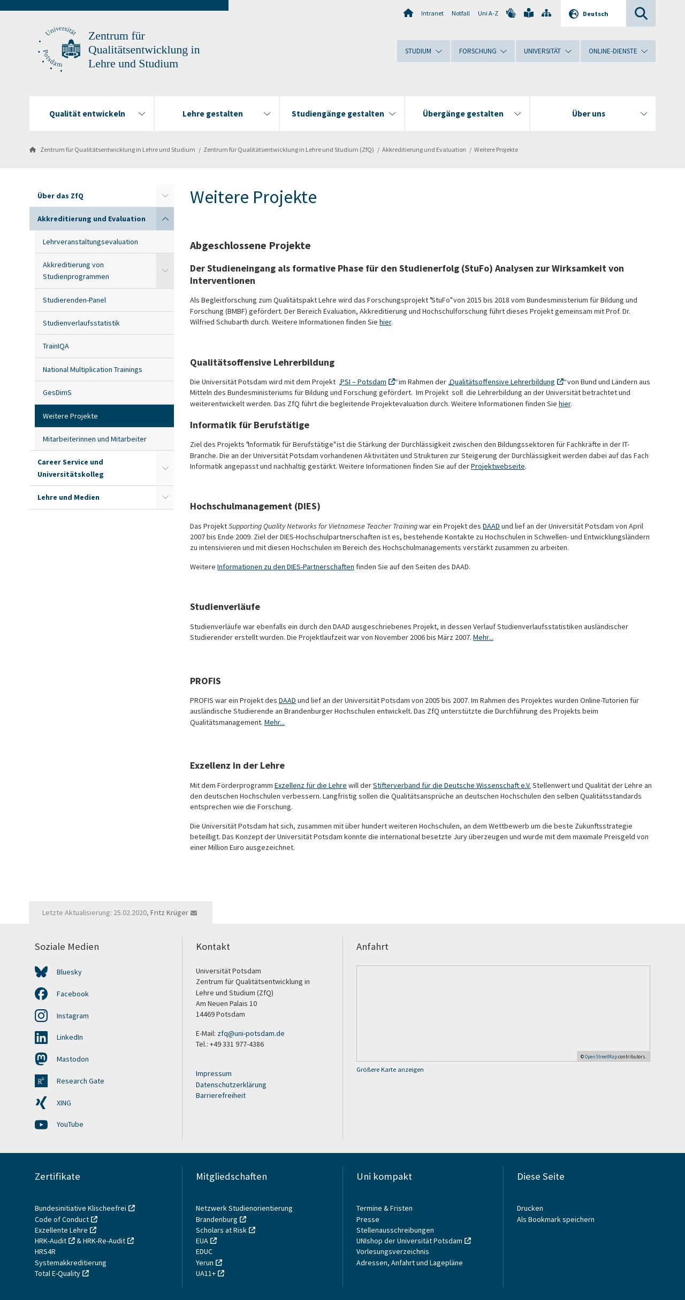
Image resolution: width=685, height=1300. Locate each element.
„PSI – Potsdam (362, 381)
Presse (368, 1219)
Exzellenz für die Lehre (311, 785)
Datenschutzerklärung (231, 1084)
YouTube (70, 1124)
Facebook (73, 994)
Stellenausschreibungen (395, 1230)
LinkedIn (70, 1037)
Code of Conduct (62, 1219)
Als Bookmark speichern (556, 1219)
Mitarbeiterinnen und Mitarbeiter (95, 439)
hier (385, 322)
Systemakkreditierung (70, 1262)
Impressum (214, 1073)
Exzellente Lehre (61, 1230)
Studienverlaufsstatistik (81, 323)
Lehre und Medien (68, 497)
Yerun (205, 1262)
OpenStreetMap (601, 1056)
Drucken (530, 1208)
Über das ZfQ (60, 195)
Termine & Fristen (385, 1208)
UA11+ (206, 1273)
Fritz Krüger (169, 912)
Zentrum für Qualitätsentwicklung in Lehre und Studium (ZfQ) (288, 149)
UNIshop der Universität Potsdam (409, 1240)
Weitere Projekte (496, 149)
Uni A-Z (488, 13)
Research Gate (80, 1081)
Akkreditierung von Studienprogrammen (76, 270)
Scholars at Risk (221, 1230)
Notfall (461, 13)
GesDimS (57, 392)
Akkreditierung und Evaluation (424, 149)
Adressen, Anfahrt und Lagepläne (409, 1262)
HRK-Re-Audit (104, 1240)
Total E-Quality (57, 1273)
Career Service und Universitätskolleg (70, 467)
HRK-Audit (50, 1240)
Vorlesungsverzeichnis (393, 1251)
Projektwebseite (498, 466)
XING (64, 1103)
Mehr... (483, 637)
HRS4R (45, 1251)
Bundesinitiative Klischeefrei (80, 1208)
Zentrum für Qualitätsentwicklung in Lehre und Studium (144, 49)
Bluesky (69, 972)
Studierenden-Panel (74, 300)
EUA (202, 1240)
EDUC (204, 1251)
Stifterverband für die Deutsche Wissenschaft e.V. (452, 785)
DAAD (491, 526)
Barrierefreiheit (221, 1095)
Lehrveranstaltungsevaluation (90, 241)
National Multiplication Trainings (92, 369)
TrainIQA (56, 346)
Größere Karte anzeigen (390, 1069)
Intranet (432, 13)
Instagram (73, 1015)
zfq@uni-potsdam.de (251, 1033)
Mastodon (73, 1059)
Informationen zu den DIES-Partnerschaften (285, 566)
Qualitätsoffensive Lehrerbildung (502, 381)
